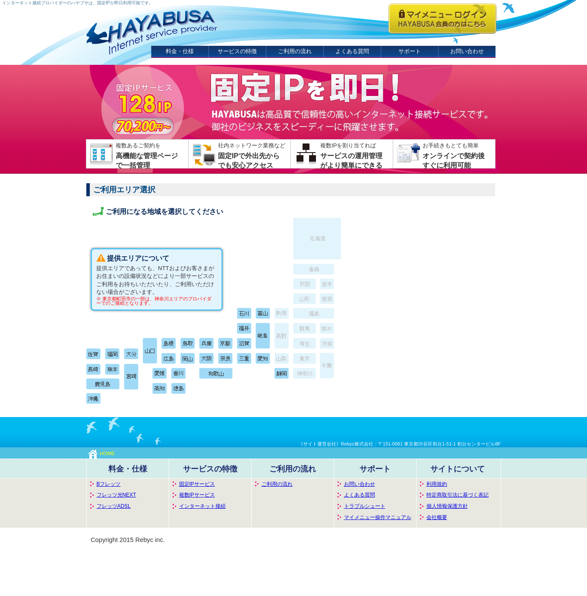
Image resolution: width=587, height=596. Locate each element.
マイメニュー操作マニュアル (377, 517)
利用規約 (436, 484)
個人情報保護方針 (447, 506)
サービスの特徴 (237, 51)
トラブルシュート (364, 506)
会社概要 (436, 517)
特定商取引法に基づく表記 (457, 495)
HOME (101, 453)
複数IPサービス (197, 495)
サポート (409, 51)
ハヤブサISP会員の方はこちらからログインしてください (442, 18)
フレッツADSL (114, 506)
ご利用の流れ (295, 51)
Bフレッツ (109, 484)
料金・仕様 (180, 51)
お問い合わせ (467, 51)
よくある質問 (352, 51)
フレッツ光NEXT (116, 495)
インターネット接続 (202, 506)
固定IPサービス (197, 484)
